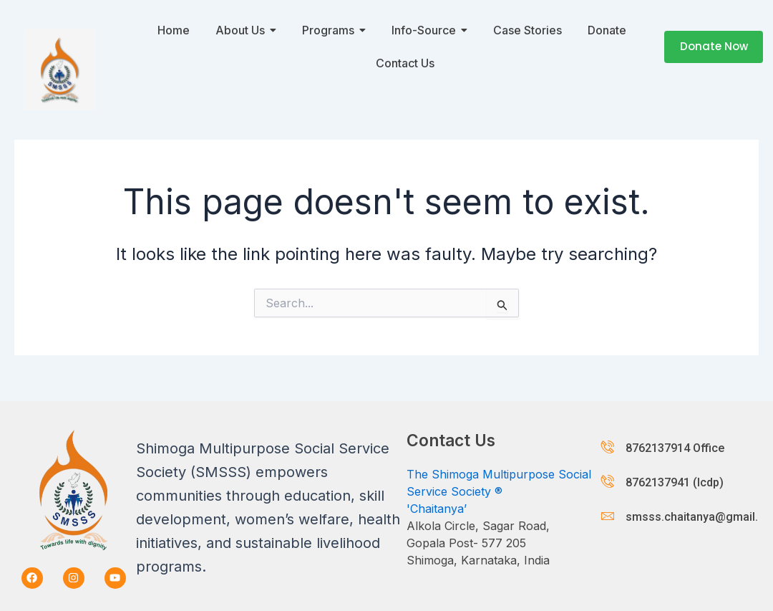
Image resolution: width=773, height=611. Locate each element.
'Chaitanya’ (437, 508)
